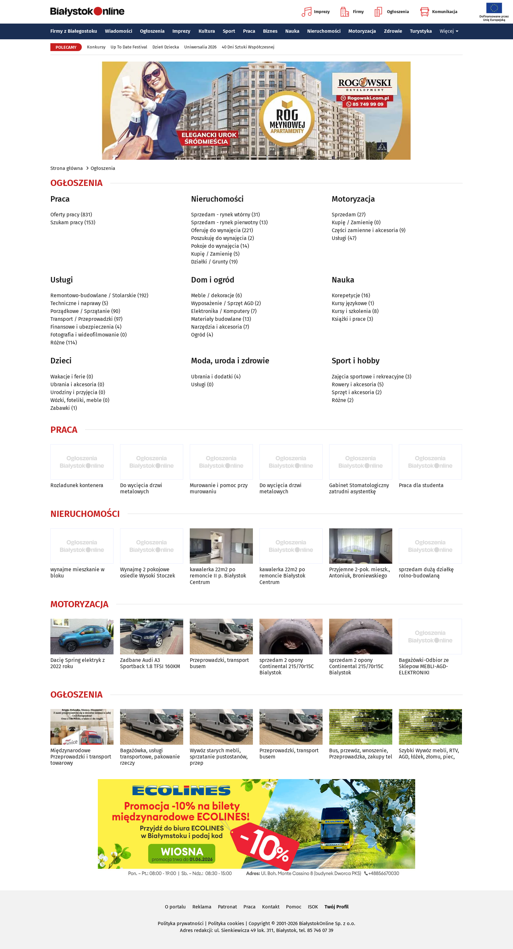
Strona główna (66, 168)
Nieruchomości (324, 31)
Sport (229, 31)
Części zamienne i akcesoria (365, 230)
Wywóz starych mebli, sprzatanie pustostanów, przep (219, 756)
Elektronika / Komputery (220, 311)
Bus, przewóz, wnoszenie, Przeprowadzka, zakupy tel (360, 753)
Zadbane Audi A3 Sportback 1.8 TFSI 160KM (150, 663)
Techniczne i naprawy (75, 303)
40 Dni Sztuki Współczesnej (248, 47)
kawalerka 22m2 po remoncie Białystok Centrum (282, 575)
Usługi (339, 238)
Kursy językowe (349, 303)
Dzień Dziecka (165, 47)
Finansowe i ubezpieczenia (82, 327)
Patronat (227, 907)
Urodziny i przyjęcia (73, 392)
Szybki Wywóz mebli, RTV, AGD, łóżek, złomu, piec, (429, 753)
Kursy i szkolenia (351, 311)
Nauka (292, 31)
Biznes (270, 31)
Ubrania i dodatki (212, 377)
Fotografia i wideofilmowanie (84, 335)
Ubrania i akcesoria (73, 384)
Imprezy (316, 12)
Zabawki (60, 408)
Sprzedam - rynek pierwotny (224, 222)
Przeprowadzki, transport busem (219, 663)
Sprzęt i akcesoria (353, 392)
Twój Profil (336, 907)
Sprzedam (344, 214)
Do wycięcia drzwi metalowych (141, 488)
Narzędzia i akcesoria (216, 327)
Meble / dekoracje (212, 295)
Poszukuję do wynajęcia (219, 238)
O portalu (175, 907)
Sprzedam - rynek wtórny (220, 214)
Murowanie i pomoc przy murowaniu (219, 488)
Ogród (198, 335)
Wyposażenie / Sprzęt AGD (222, 303)
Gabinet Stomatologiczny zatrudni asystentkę (359, 488)
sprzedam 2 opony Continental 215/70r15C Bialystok (286, 666)
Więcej (449, 31)
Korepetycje (346, 295)
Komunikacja (438, 12)
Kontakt (270, 907)
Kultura (207, 31)
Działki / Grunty (209, 262)
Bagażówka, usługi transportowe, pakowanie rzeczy (150, 756)
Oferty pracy (65, 214)
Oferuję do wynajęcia (216, 230)
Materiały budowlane (216, 319)
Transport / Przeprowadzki (81, 319)
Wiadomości (118, 31)
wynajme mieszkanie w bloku (77, 572)
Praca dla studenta (421, 485)
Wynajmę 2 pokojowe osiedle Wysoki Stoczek (147, 572)
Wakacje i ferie (67, 377)
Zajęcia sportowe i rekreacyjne (368, 377)
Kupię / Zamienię (211, 254)
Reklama (201, 907)
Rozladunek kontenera (76, 485)
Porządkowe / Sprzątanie (80, 311)
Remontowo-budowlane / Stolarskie (93, 295)
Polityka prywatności (180, 923)
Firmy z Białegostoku (73, 31)
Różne (57, 342)
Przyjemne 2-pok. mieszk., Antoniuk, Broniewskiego (359, 572)
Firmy (352, 12)
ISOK (313, 907)
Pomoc (293, 907)
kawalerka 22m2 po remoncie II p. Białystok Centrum (218, 575)
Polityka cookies (226, 923)
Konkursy (96, 47)
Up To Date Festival (129, 47)
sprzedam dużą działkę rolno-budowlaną (426, 572)
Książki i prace (349, 319)
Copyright (259, 923)
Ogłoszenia (392, 12)
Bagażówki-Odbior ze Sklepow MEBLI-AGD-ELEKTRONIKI (424, 666)
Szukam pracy (66, 222)
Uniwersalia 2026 (200, 47)
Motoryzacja (362, 31)
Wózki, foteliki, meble (76, 400)
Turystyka (421, 31)
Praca (249, 31)
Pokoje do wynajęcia (215, 246)
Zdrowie (393, 31)
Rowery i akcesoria (354, 384)
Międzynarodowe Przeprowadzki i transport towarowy (80, 756)
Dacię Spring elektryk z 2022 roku (77, 663)
